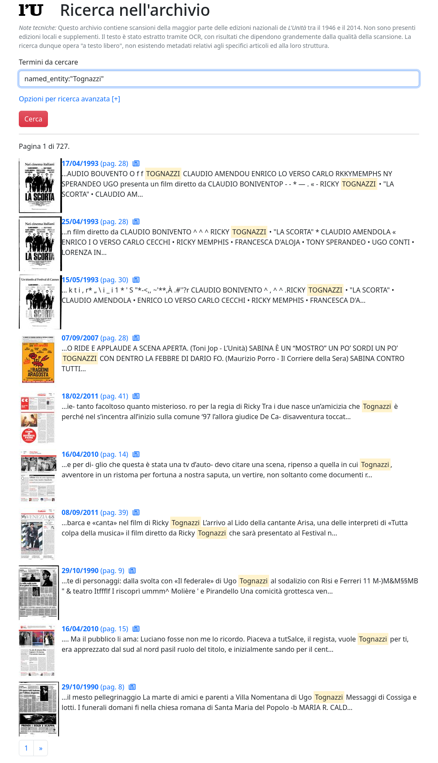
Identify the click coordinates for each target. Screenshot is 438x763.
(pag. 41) (96, 396)
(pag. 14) (96, 454)
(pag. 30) (96, 279)
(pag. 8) (94, 687)
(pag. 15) (96, 628)
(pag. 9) (94, 570)
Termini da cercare (48, 62)
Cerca (33, 119)
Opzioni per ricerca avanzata (69, 99)
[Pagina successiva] (40, 748)
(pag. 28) (96, 163)
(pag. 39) (96, 512)
